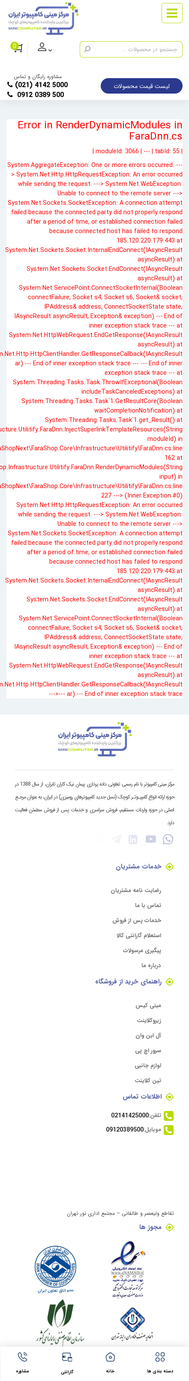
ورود (51, 51)
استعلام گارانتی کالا (139, 935)
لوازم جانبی (148, 1065)
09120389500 (125, 1129)
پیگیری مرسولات (142, 950)
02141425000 (130, 1115)
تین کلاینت (148, 1080)
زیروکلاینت (149, 1020)
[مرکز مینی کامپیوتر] (43, 18)
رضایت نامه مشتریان (136, 890)
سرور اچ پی (148, 1050)
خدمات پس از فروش (136, 920)
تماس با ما (148, 905)
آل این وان (148, 1035)
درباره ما (151, 965)
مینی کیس (148, 1005)
